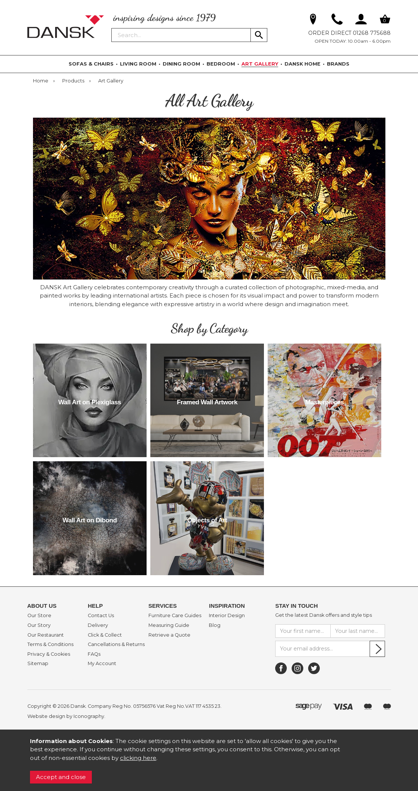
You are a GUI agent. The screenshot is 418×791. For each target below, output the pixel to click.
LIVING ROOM (138, 64)
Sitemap (37, 663)
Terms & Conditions (50, 644)
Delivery (98, 625)
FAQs (94, 654)
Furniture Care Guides (174, 615)
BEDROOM (221, 64)
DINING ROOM (181, 64)
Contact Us (101, 615)
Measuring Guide (168, 625)
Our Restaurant (45, 635)
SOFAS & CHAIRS (91, 64)
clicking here (138, 757)
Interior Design (227, 615)
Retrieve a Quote (169, 635)
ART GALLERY (259, 64)
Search (111, 27)
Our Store (39, 615)
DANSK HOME (303, 64)
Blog (214, 625)
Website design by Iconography (65, 716)
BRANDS (338, 64)
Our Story (39, 625)
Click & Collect (105, 635)
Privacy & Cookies (48, 654)
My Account (102, 663)
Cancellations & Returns (116, 644)
